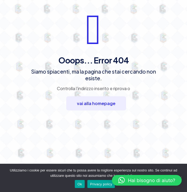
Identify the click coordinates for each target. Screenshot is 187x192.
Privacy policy (101, 184)
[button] (147, 180)
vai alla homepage (96, 103)
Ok (79, 184)
